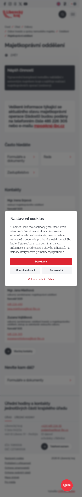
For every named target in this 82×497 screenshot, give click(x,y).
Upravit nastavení (25, 270)
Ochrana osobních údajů (41, 279)
